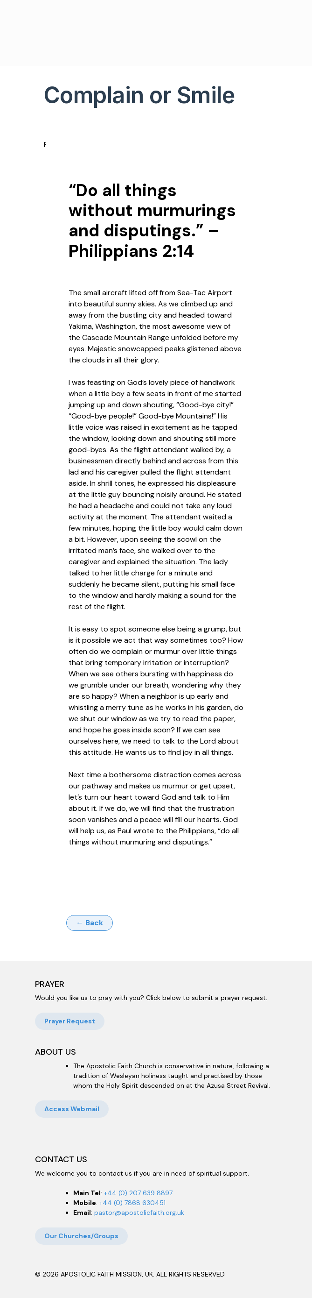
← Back (89, 923)
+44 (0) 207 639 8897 (138, 1193)
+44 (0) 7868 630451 (132, 1203)
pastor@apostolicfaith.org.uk (139, 1212)
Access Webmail (71, 1109)
